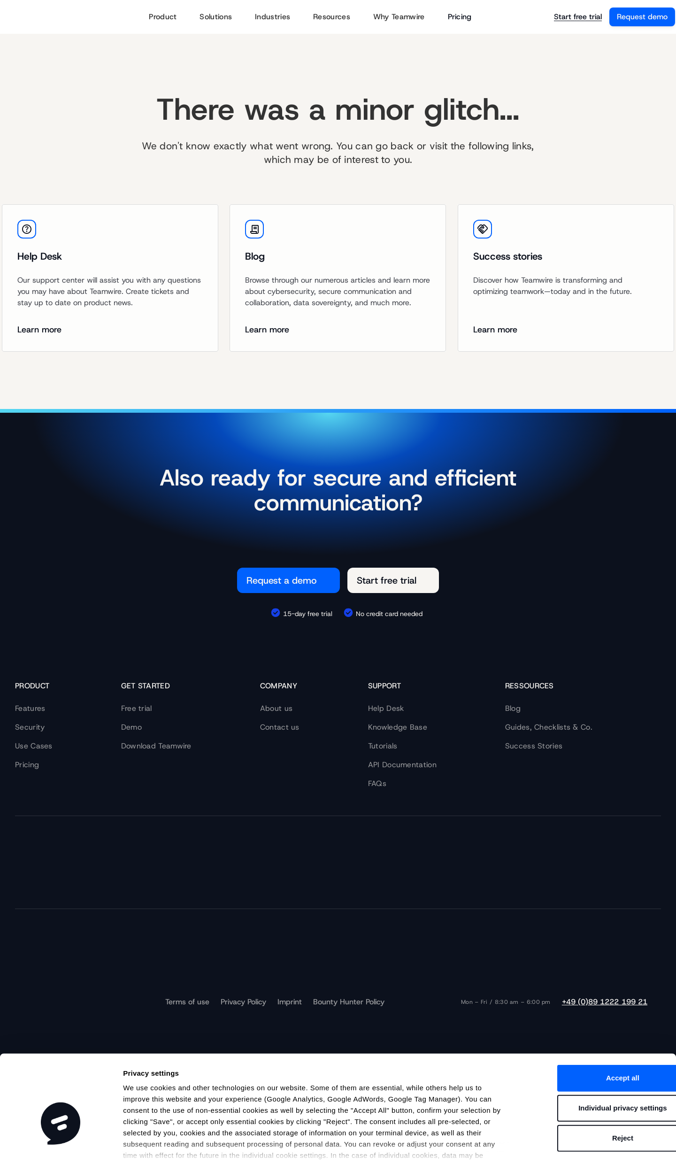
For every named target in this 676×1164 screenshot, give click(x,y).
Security (30, 727)
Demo (131, 727)
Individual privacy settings (597, 1050)
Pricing (460, 17)
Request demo (642, 17)
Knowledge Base (397, 727)
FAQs (377, 783)
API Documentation (402, 765)
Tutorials (383, 746)
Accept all (598, 1020)
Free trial (136, 708)
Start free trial (578, 17)
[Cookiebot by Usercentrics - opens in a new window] (61, 1146)
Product (168, 17)
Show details (488, 1145)
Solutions (222, 17)
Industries (278, 17)
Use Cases (34, 746)
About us (276, 708)
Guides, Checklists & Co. (548, 727)
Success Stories (534, 746)
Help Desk (386, 708)
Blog (513, 708)
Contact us (280, 727)
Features (30, 708)
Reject (597, 1080)
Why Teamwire (405, 17)
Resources (337, 17)
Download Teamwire (156, 746)
